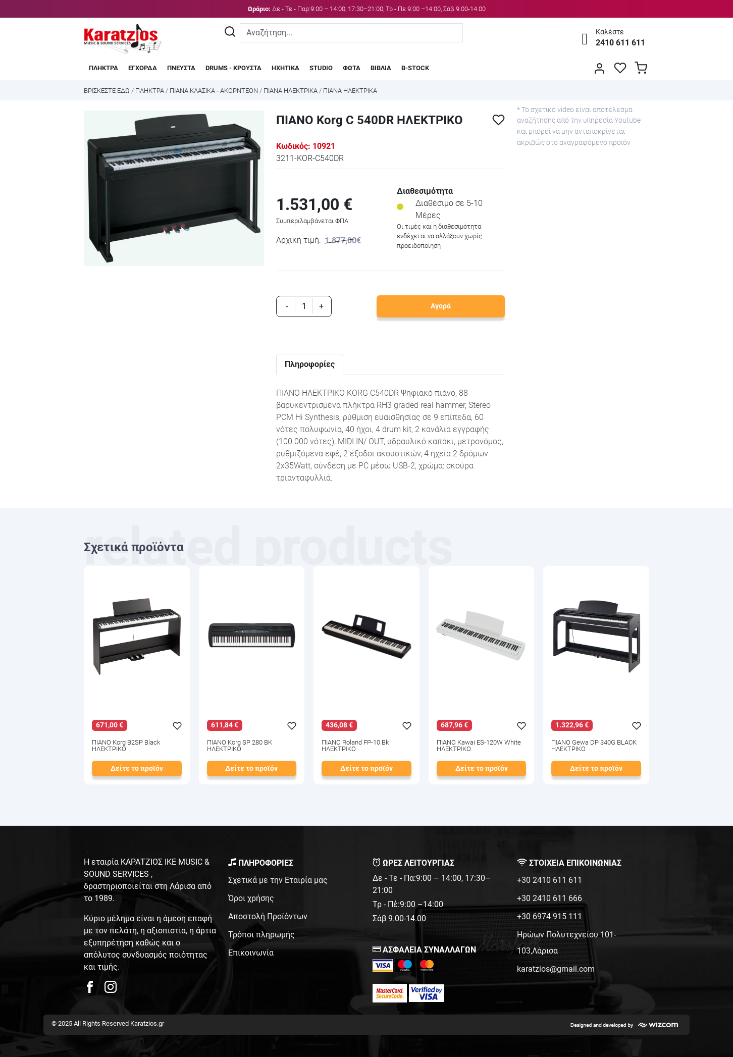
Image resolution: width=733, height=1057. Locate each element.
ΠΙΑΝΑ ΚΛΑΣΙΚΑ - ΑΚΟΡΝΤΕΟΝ (214, 90)
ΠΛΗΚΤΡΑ (103, 68)
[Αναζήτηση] (230, 32)
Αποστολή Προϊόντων (267, 916)
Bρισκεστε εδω (107, 90)
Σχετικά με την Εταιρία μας (278, 880)
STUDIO (321, 68)
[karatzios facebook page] (94, 989)
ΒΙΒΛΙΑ (381, 68)
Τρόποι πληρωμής (261, 934)
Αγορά (441, 306)
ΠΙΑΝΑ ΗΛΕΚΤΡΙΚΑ (291, 90)
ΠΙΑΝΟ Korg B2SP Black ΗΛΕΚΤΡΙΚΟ (126, 746)
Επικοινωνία (251, 953)
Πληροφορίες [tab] (310, 364)
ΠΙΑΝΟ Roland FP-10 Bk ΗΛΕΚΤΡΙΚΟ (355, 746)
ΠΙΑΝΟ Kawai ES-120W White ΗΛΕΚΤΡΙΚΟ (479, 746)
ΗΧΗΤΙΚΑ (285, 68)
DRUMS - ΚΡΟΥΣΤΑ (233, 68)
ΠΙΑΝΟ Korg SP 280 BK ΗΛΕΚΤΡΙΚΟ (239, 746)
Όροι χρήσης (251, 898)
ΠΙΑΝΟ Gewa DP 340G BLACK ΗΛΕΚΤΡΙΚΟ (594, 746)
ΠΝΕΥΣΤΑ (181, 68)
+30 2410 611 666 (549, 898)
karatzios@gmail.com (556, 969)
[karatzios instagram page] (110, 989)
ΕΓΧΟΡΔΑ (142, 68)
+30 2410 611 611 (549, 880)
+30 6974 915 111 (549, 916)
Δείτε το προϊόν (137, 768)
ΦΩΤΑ (351, 68)
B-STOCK (415, 68)
